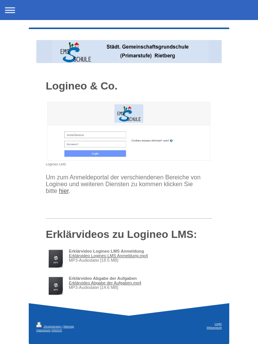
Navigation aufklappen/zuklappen (129, 10)
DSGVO (56, 330)
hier (64, 191)
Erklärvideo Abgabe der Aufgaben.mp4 (105, 283)
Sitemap (68, 326)
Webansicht (214, 327)
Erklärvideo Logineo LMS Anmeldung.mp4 (108, 255)
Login (218, 323)
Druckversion (49, 326)
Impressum (43, 330)
